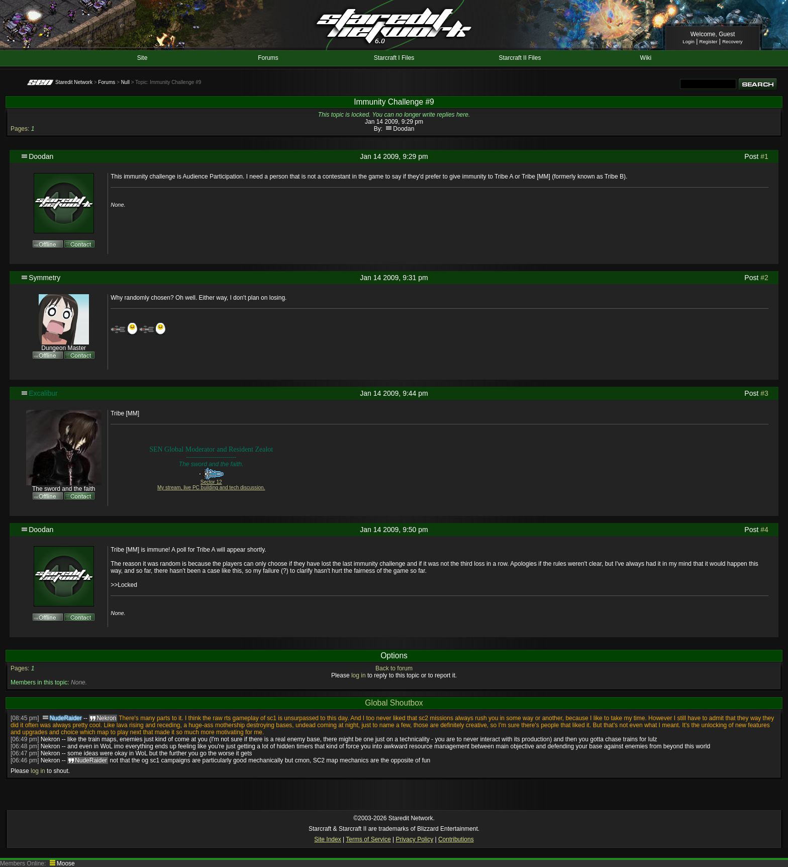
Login (688, 41)
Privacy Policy (414, 839)
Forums (268, 57)
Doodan (403, 128)
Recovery (732, 41)
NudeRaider (66, 718)
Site (142, 57)
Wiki (646, 57)
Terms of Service (368, 839)
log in (358, 675)
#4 (764, 530)
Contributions (456, 839)
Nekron (50, 739)
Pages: (20, 128)
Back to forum (394, 668)
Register (709, 41)
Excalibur (43, 393)
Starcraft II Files (520, 57)
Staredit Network (73, 82)
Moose (66, 863)
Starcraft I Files (394, 57)
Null (125, 82)
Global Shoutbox (394, 703)
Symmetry (44, 278)
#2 (764, 278)
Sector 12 (211, 482)
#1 (764, 156)
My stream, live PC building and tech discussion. (211, 487)
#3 (764, 393)
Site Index (327, 839)
